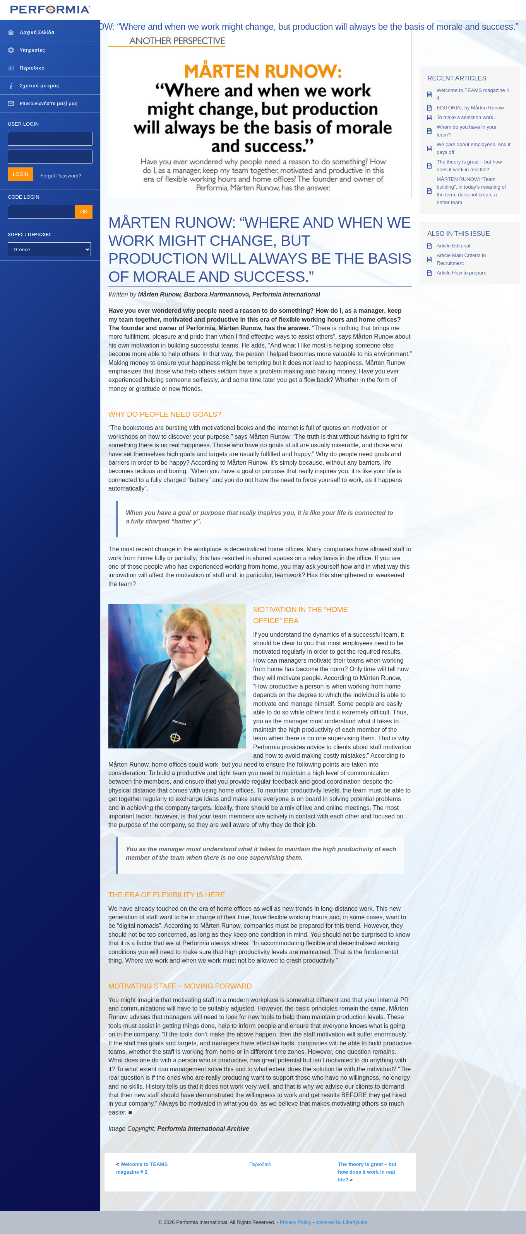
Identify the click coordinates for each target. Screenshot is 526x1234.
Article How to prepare (462, 273)
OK (83, 212)
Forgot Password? (61, 176)
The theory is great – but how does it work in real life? (367, 1172)
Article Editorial (453, 246)
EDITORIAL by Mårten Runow (470, 108)
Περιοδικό (260, 1164)
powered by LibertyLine (341, 1222)
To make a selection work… (467, 117)
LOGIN (20, 174)
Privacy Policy (295, 1222)
